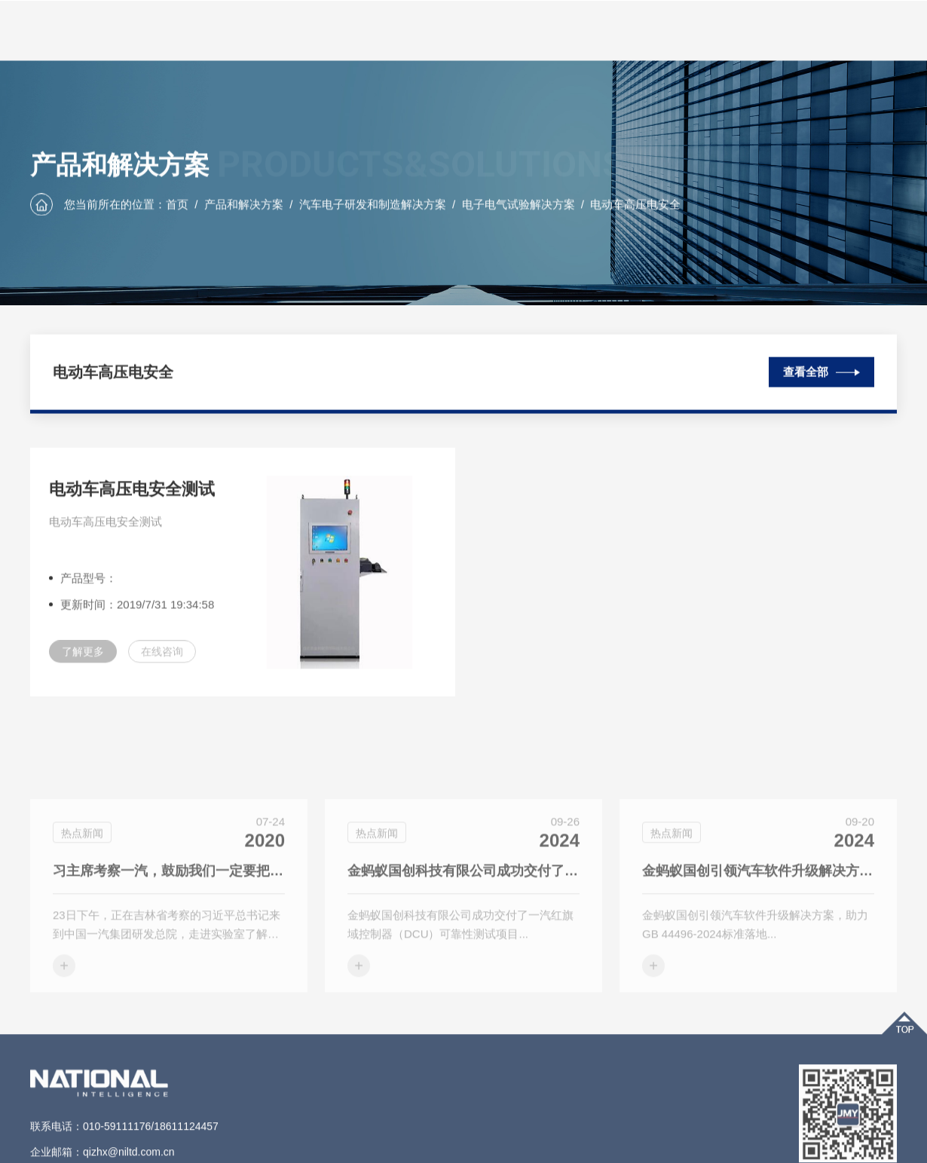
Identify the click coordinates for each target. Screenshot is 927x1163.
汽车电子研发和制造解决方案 (372, 204)
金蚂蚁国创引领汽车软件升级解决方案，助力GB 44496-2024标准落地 (758, 914)
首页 (177, 204)
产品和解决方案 (243, 204)
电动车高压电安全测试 (132, 498)
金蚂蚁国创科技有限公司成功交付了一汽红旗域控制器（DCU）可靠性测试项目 (463, 914)
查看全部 (821, 369)
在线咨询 (162, 661)
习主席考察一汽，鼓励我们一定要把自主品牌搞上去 (169, 914)
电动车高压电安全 (635, 204)
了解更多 (83, 661)
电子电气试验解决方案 (518, 204)
